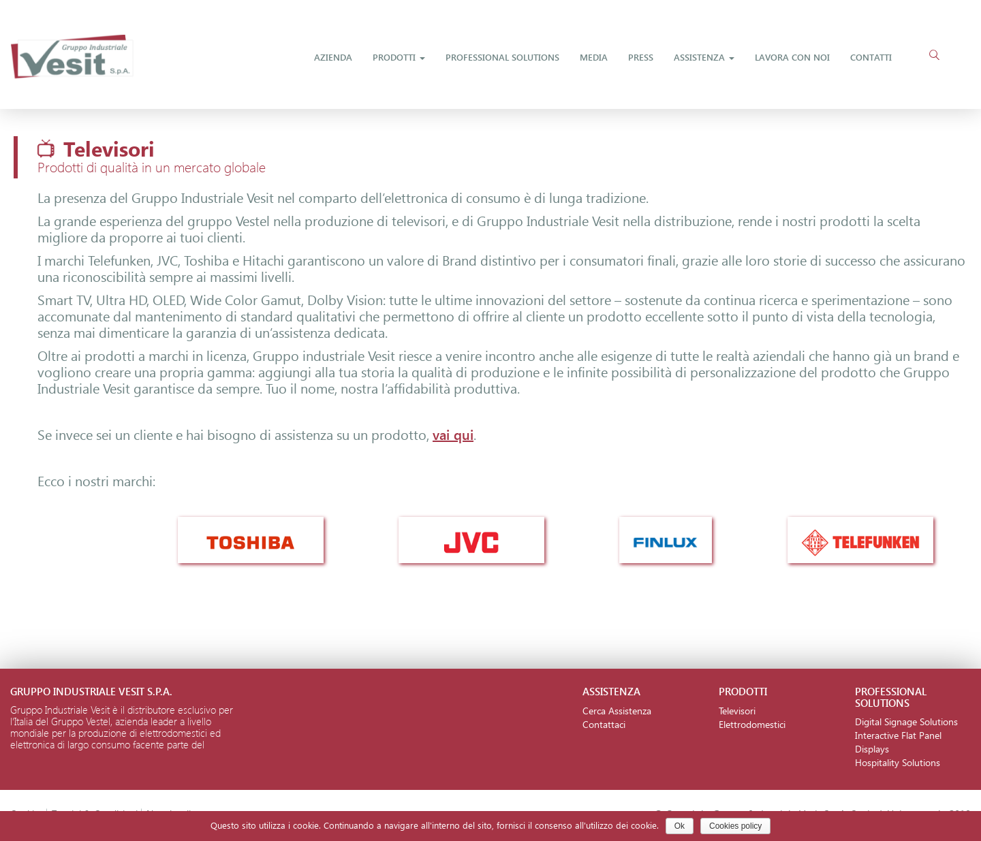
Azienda (333, 57)
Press (640, 57)
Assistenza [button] (704, 57)
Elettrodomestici (752, 724)
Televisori (737, 710)
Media (594, 57)
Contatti (871, 57)
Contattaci (603, 724)
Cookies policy (735, 826)
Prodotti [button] (399, 57)
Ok (679, 826)
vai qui (453, 433)
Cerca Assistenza (616, 710)
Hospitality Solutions (897, 762)
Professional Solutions (502, 57)
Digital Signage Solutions (906, 721)
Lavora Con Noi (792, 57)
